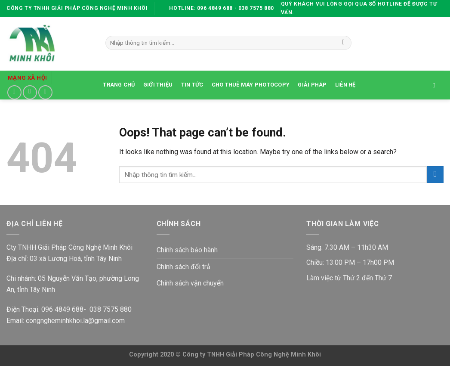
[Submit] (343, 43)
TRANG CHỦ (119, 84)
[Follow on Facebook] (14, 92)
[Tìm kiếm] (436, 85)
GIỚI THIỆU (158, 84)
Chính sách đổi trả (183, 267)
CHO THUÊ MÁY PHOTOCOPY (251, 84)
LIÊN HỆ (345, 84)
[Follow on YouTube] (45, 92)
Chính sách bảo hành (187, 250)
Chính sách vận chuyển (190, 283)
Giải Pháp (312, 84)
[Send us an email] (30, 92)
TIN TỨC (192, 84)
